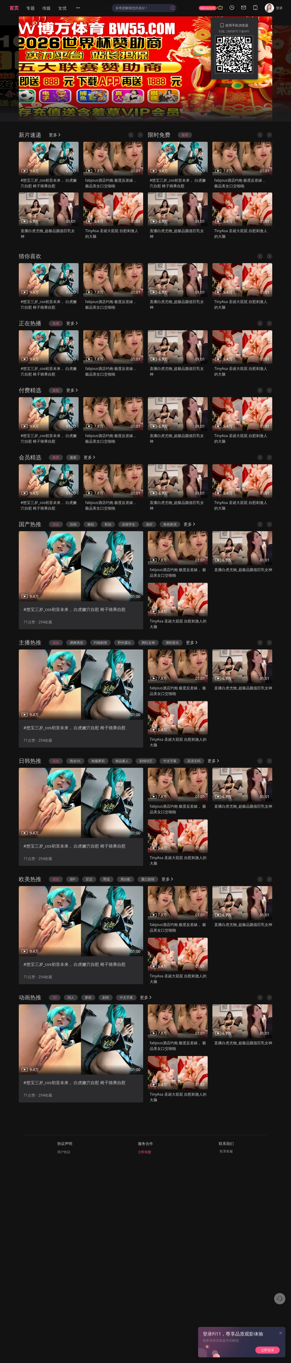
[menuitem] (80, 8)
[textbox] (141, 8)
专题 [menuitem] (30, 8)
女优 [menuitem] (62, 8)
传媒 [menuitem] (46, 8)
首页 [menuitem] (14, 8)
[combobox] (144, 8)
